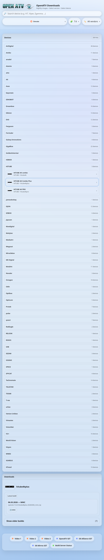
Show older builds (52, 521)
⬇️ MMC (13, 510)
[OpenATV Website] (18, 6)
